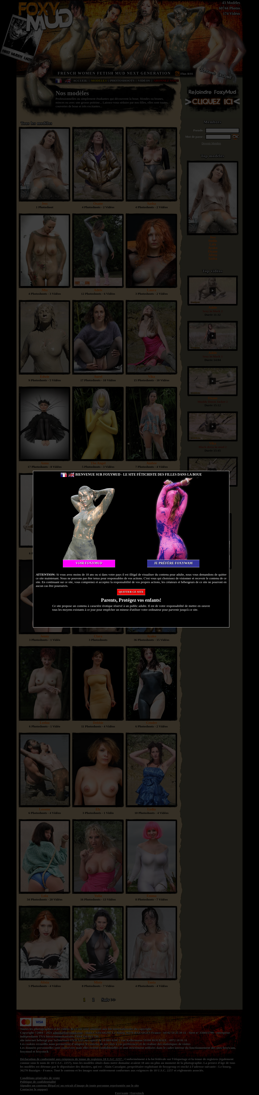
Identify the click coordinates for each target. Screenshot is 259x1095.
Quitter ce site (131, 591)
